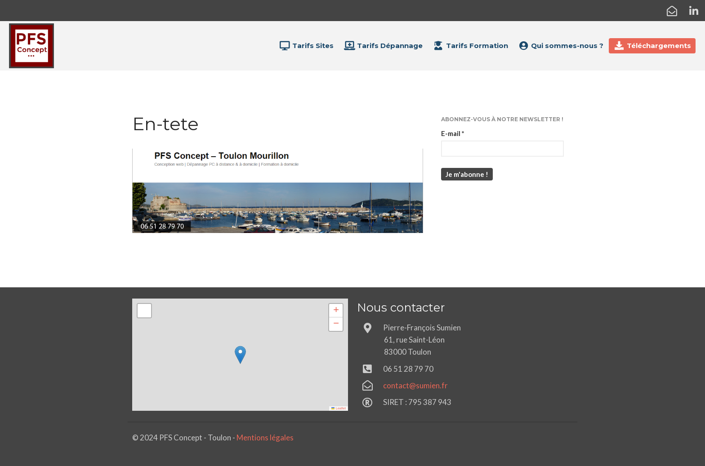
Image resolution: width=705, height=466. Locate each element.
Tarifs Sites (306, 45)
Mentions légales (265, 437)
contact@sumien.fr (415, 385)
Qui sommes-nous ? (561, 45)
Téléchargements (652, 45)
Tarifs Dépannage (383, 45)
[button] (240, 355)
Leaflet (338, 408)
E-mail (452, 133)
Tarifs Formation (470, 45)
